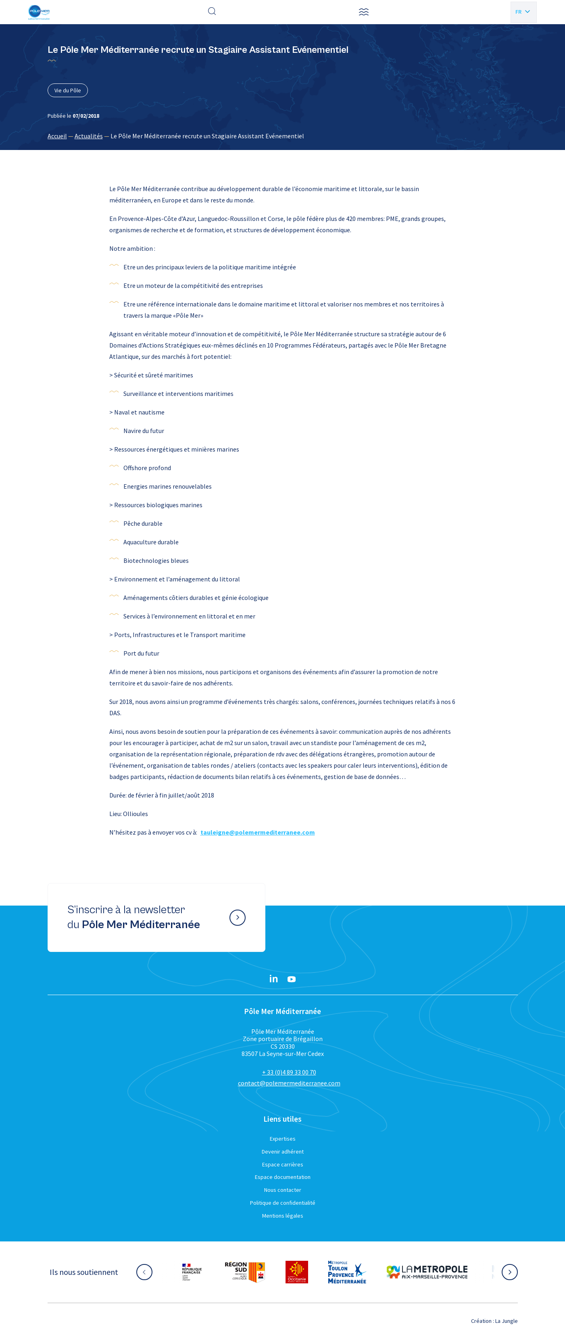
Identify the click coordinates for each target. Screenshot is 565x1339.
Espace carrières (282, 1164)
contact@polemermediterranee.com (289, 1083)
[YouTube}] (292, 979)
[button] (364, 12)
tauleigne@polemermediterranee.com (257, 832)
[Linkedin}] (274, 979)
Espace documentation (283, 1177)
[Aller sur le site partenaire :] (191, 1272)
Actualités (89, 136)
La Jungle (506, 1320)
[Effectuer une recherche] (212, 12)
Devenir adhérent (283, 1151)
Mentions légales (282, 1215)
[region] (283, 136)
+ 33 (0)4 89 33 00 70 (289, 1072)
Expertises (283, 1138)
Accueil (57, 136)
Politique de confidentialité (282, 1202)
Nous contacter (282, 1189)
